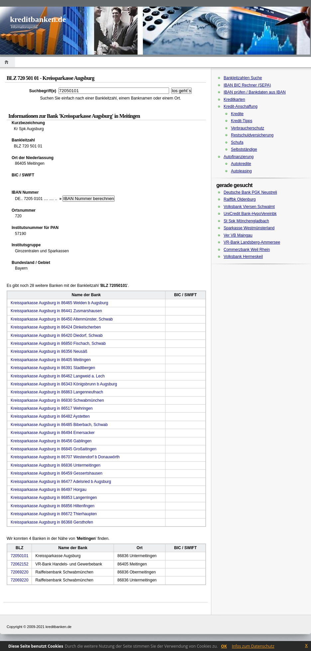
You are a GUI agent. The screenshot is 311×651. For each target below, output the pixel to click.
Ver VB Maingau (238, 235)
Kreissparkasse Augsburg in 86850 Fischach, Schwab (58, 343)
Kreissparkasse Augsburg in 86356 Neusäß (49, 351)
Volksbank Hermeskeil (243, 256)
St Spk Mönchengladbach (246, 221)
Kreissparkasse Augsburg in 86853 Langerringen (54, 497)
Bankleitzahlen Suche (243, 78)
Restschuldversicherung (252, 135)
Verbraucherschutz (247, 128)
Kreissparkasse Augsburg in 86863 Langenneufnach (57, 392)
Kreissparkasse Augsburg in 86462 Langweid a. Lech (58, 376)
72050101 (19, 555)
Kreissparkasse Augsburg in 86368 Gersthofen (52, 522)
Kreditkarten (234, 99)
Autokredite (241, 163)
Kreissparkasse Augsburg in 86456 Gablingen (51, 441)
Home (7, 62)
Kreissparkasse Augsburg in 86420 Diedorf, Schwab (57, 335)
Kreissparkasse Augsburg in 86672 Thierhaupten (54, 514)
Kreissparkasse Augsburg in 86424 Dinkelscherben (56, 327)
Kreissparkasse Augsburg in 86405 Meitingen (51, 359)
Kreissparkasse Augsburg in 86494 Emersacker (53, 432)
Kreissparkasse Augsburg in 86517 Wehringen (52, 408)
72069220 (19, 572)
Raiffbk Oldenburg (240, 199)
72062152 (19, 564)
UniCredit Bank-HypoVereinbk (250, 213)
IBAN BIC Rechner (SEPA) (247, 85)
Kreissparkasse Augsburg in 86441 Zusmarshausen (56, 311)
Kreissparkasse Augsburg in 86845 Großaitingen (53, 449)
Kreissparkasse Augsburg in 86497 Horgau (48, 489)
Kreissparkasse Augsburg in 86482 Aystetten (50, 416)
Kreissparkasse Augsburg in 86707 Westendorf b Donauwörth (65, 457)
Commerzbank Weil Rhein (247, 249)
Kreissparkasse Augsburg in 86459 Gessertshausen (56, 473)
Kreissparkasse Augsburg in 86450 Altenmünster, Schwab (62, 319)
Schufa (237, 142)
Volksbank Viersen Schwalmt (249, 206)
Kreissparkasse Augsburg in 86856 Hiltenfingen (52, 506)
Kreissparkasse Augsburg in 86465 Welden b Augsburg (59, 303)
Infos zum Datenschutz (253, 646)
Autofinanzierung (239, 156)
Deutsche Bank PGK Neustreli (250, 192)
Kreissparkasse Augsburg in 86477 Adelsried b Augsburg (61, 481)
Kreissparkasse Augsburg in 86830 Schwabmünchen (57, 400)
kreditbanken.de (38, 19)
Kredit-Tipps (241, 120)
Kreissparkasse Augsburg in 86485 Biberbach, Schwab (59, 424)
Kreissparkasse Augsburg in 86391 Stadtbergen (53, 367)
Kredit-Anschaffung (241, 106)
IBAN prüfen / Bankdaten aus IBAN (255, 92)
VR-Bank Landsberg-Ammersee (252, 242)
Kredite (237, 113)
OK (224, 646)
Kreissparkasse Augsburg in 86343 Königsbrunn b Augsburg (64, 384)
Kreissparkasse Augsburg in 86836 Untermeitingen (55, 465)
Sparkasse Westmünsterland (249, 228)
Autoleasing (241, 171)
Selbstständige (244, 149)
